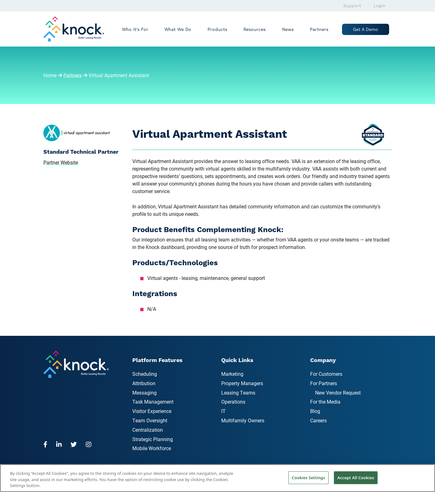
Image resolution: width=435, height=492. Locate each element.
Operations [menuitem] (233, 401)
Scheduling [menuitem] (144, 373)
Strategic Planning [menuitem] (152, 439)
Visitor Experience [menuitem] (151, 411)
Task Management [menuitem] (153, 401)
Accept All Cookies (355, 477)
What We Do (177, 29)
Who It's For (135, 29)
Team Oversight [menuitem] (149, 420)
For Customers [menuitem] (326, 373)
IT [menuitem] (223, 411)
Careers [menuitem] (318, 420)
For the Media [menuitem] (325, 401)
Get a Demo (365, 29)
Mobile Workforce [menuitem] (151, 448)
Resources (254, 29)
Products (217, 29)
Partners (319, 29)
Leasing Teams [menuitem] (238, 392)
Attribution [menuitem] (143, 383)
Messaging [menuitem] (144, 392)
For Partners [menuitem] (323, 383)
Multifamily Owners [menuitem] (242, 420)
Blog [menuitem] (315, 411)
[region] (217, 478)
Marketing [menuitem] (232, 373)
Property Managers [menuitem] (242, 383)
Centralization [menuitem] (147, 429)
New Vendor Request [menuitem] (338, 392)
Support (352, 5)
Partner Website (60, 162)
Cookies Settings (308, 477)
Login (379, 5)
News (288, 29)
